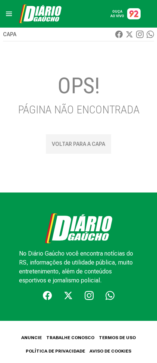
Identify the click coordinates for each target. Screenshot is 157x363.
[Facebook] (119, 34)
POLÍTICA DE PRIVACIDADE (55, 351)
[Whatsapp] (150, 34)
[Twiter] (129, 34)
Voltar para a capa (78, 144)
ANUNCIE (31, 337)
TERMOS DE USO (117, 337)
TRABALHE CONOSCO (70, 337)
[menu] (8, 13)
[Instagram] (140, 34)
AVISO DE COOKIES (110, 351)
